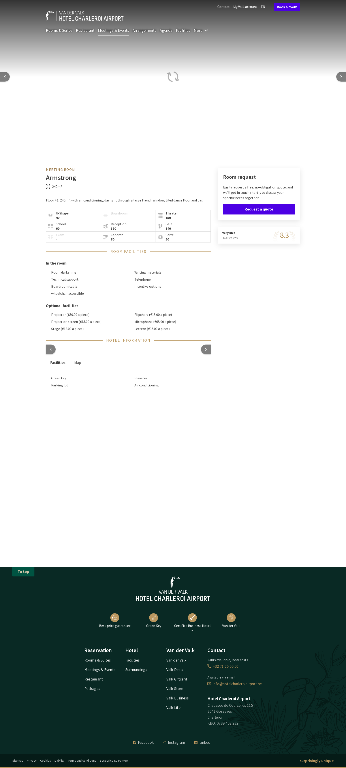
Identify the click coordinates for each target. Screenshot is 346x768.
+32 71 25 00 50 (222, 666)
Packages (92, 688)
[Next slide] (341, 77)
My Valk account (245, 6)
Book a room (287, 7)
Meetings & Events (113, 30)
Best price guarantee (115, 620)
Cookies (45, 760)
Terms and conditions (82, 760)
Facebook (143, 742)
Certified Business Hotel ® (192, 623)
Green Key (153, 620)
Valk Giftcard (176, 679)
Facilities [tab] (58, 362)
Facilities (183, 30)
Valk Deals (174, 669)
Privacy (32, 760)
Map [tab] (77, 362)
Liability (59, 760)
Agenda (166, 30)
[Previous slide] (5, 77)
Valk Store (174, 688)
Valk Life (173, 707)
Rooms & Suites (59, 30)
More (201, 30)
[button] (51, 349)
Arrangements (144, 30)
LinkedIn (203, 742)
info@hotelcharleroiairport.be (234, 683)
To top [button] (23, 571)
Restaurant (85, 30)
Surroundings (136, 669)
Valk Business (177, 698)
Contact (223, 6)
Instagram (174, 742)
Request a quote (259, 209)
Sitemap (17, 760)
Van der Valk (231, 620)
